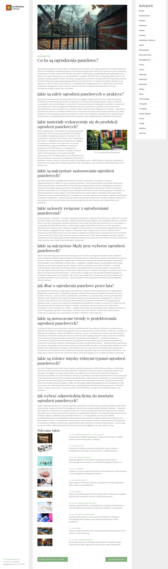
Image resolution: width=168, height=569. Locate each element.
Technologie (144, 99)
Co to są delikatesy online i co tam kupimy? (86, 434)
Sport (141, 94)
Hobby (141, 30)
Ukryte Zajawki (145, 113)
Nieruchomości (145, 55)
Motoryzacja (144, 50)
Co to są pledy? (75, 491)
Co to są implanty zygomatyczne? (82, 503)
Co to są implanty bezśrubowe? (81, 514)
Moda (141, 45)
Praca (141, 65)
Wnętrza (142, 128)
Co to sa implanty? (76, 469)
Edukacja (143, 25)
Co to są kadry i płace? (78, 480)
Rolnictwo (143, 79)
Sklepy (141, 89)
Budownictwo (44, 56)
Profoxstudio (20, 564)
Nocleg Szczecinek (116, 559)
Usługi (141, 123)
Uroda (141, 118)
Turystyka (143, 109)
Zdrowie (142, 133)
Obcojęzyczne (144, 60)
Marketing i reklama (147, 40)
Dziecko (142, 20)
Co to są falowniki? (76, 446)
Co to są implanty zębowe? (80, 457)
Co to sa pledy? (75, 528)
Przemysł (142, 74)
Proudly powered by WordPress (12, 560)
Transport (143, 104)
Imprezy (142, 35)
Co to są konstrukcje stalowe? (81, 540)
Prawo (141, 69)
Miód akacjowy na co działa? (52, 559)
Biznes (141, 11)
